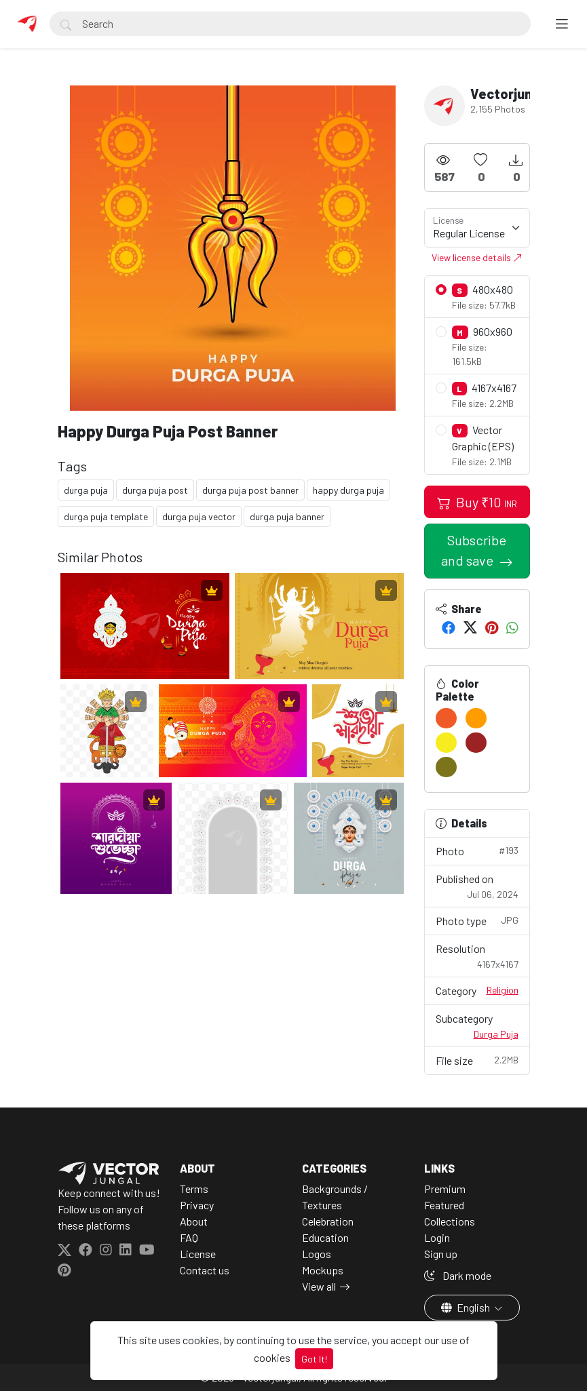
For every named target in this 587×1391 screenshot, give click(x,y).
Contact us (204, 1269)
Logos (316, 1253)
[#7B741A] (446, 767)
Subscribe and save (474, 550)
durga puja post (155, 490)
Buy (477, 502)
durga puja (86, 490)
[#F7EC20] (446, 742)
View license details (477, 257)
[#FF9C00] (476, 718)
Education (325, 1237)
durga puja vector (198, 516)
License (198, 1253)
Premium (445, 1188)
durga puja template (106, 516)
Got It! (314, 1359)
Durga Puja (496, 1034)
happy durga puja (348, 490)
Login (437, 1237)
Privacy (197, 1204)
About (194, 1221)
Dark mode (457, 1275)
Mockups (322, 1269)
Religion (502, 990)
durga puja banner (287, 516)
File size (477, 1060)
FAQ (189, 1237)
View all (319, 1286)
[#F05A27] (446, 718)
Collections (449, 1221)
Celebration (328, 1221)
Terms (194, 1188)
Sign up (440, 1253)
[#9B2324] (476, 742)
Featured (444, 1204)
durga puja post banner (250, 490)
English (466, 1307)
